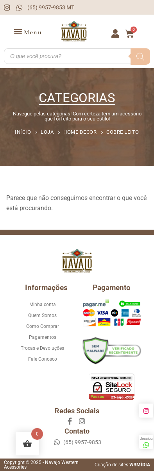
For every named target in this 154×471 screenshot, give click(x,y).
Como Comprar (42, 326)
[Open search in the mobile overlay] (77, 56)
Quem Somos (42, 315)
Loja (47, 132)
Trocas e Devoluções (42, 348)
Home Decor (80, 132)
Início (23, 132)
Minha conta (42, 304)
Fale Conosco (42, 359)
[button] (27, 32)
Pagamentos (42, 337)
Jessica (146, 442)
